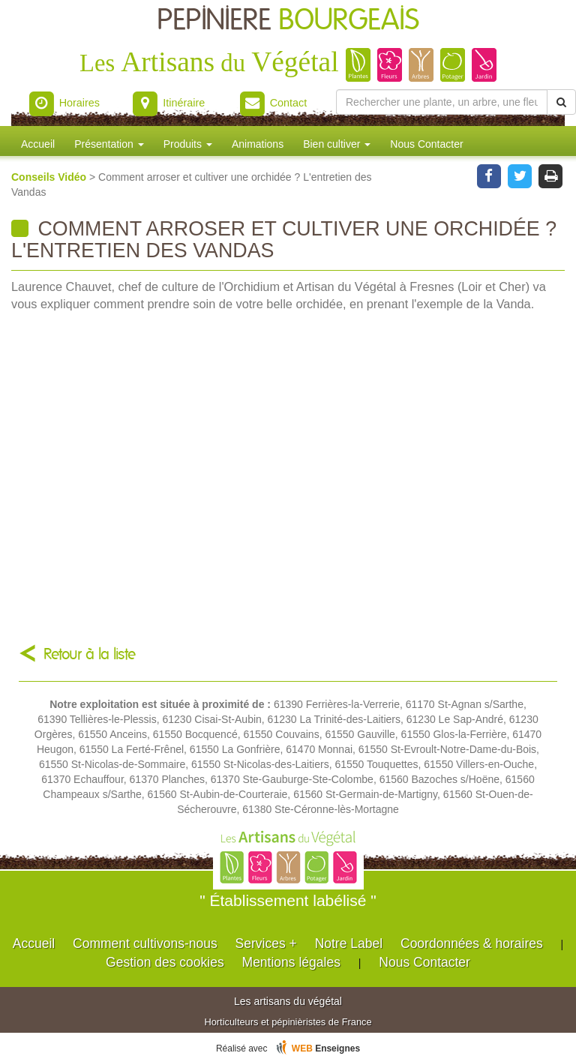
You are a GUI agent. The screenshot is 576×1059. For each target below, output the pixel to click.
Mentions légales (291, 962)
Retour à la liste (90, 654)
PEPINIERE (288, 20)
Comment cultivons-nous (145, 943)
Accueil (38, 144)
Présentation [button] (109, 144)
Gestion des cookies (165, 962)
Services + (266, 943)
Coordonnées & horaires (471, 943)
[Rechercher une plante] (442, 102)
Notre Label (348, 943)
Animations (258, 144)
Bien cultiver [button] (336, 144)
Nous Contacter (426, 144)
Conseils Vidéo (50, 177)
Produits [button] (188, 144)
